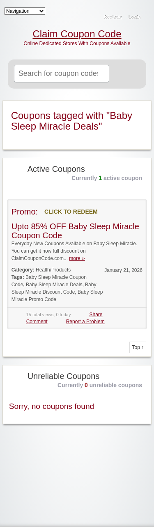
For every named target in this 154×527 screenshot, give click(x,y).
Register (113, 16)
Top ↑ (138, 347)
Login (135, 16)
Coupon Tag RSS (141, 107)
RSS (142, 10)
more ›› (77, 258)
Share (95, 314)
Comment (37, 321)
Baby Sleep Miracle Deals (54, 284)
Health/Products (53, 270)
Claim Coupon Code (76, 34)
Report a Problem (85, 321)
